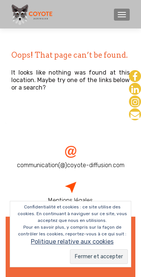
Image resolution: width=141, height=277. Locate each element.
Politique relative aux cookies (72, 241)
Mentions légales (70, 200)
